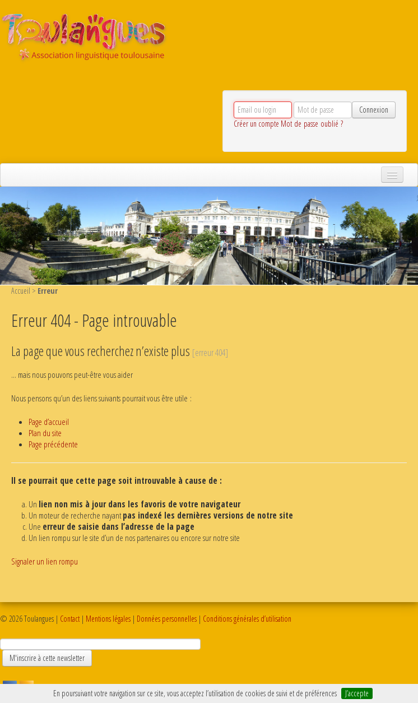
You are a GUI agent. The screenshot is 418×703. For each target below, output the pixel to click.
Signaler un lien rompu (44, 561)
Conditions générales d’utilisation (247, 618)
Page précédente (53, 444)
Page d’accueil (49, 422)
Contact (70, 618)
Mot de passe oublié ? (312, 123)
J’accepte (357, 693)
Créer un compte (256, 123)
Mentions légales (108, 618)
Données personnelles (167, 618)
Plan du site (45, 433)
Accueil (20, 290)
